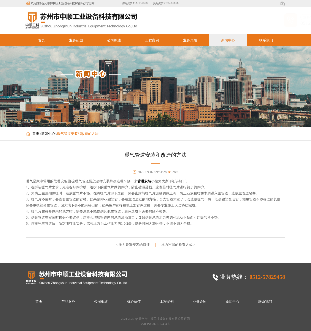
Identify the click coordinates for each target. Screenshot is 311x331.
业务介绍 (190, 40)
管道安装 (144, 181)
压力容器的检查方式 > (178, 244)
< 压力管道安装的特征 (133, 244)
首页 (41, 40)
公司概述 (114, 40)
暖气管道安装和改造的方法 (77, 134)
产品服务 (68, 301)
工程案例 (152, 40)
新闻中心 (228, 40)
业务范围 (76, 40)
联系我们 (266, 40)
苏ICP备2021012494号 (155, 324)
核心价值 (134, 301)
